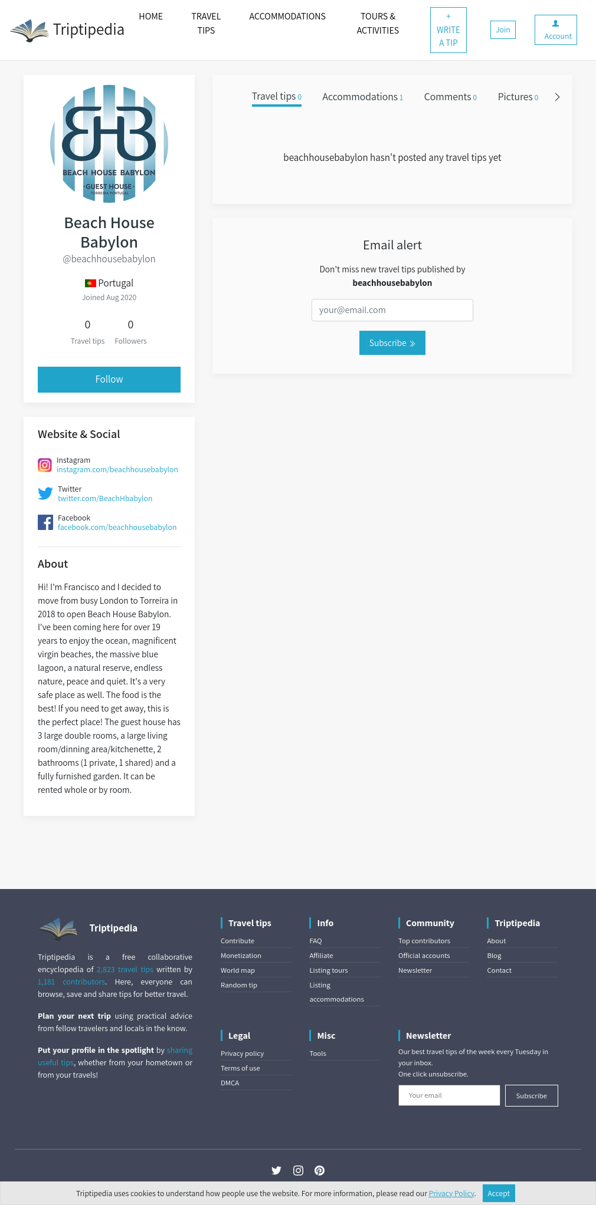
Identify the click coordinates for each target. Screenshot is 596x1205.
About (496, 941)
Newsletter (415, 970)
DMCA (230, 1083)
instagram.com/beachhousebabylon (117, 469)
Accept (499, 1193)
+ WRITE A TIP (448, 29)
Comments (450, 96)
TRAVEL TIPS (206, 23)
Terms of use (240, 1068)
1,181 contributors (71, 981)
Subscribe (392, 342)
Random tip (239, 985)
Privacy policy (242, 1053)
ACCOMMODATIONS (288, 16)
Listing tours (328, 970)
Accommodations (363, 96)
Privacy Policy (451, 1193)
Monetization (241, 955)
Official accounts (424, 955)
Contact (499, 970)
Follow (109, 379)
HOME (151, 16)
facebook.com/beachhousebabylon (117, 527)
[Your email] (449, 1095)
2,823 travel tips (125, 969)
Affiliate (321, 955)
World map (238, 970)
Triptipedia (67, 30)
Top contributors (424, 941)
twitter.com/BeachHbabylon (105, 498)
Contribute (237, 941)
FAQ (315, 941)
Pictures (518, 96)
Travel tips (277, 96)
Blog (494, 955)
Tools (317, 1053)
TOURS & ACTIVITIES (378, 23)
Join (503, 29)
